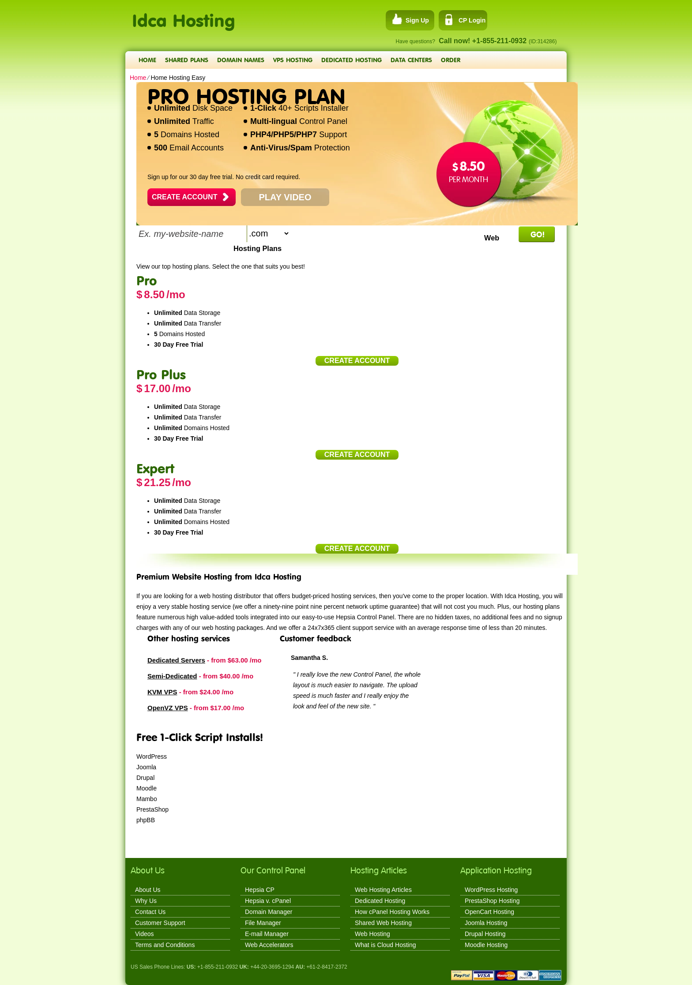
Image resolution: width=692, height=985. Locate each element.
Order (450, 60)
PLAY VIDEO (285, 197)
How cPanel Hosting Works (392, 911)
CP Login (472, 20)
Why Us (146, 900)
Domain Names (240, 60)
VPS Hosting (292, 60)
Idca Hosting (183, 15)
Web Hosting (372, 933)
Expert (155, 468)
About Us (148, 889)
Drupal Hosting (485, 933)
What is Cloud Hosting (385, 944)
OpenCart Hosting (489, 911)
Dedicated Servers (176, 660)
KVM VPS (162, 692)
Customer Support (160, 922)
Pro (146, 280)
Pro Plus (161, 374)
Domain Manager (268, 911)
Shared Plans (186, 60)
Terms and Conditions (165, 944)
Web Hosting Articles (383, 889)
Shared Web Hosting (383, 922)
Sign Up (417, 20)
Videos (144, 933)
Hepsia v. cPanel (268, 900)
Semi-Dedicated (172, 676)
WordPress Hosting (491, 889)
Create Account (184, 197)
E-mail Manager (267, 933)
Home (147, 60)
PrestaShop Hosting (492, 900)
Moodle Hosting (486, 944)
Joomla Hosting (486, 922)
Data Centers (411, 60)
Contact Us (150, 911)
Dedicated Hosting (351, 60)
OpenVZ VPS (167, 708)
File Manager (263, 922)
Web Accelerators (269, 944)
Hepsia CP (260, 889)
